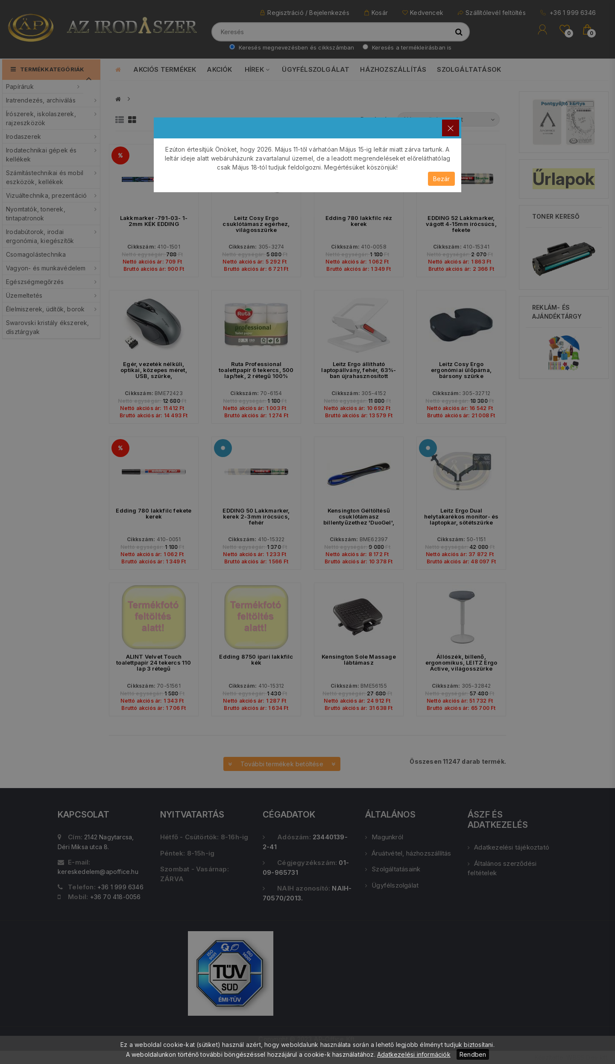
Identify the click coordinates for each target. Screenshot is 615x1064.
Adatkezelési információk (414, 1054)
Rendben (473, 1054)
